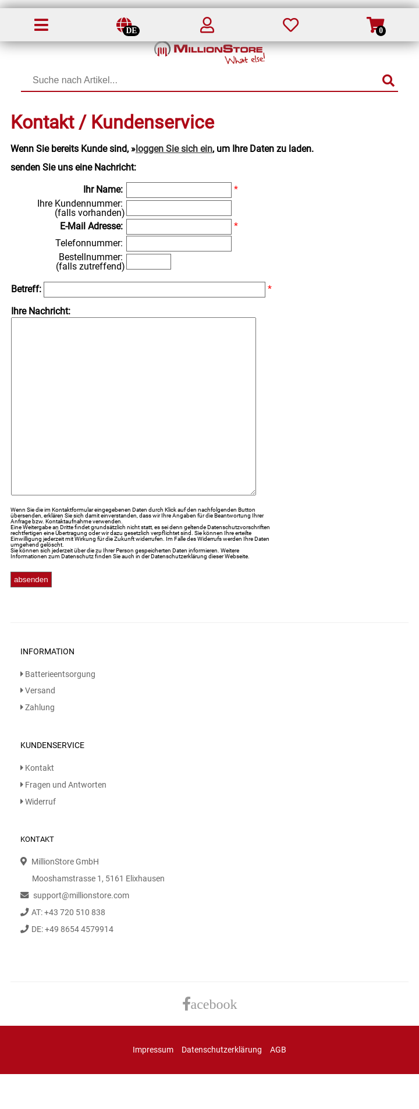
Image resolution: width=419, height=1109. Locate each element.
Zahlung (37, 742)
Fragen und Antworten (63, 820)
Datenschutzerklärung (222, 1085)
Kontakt (37, 803)
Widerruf (38, 837)
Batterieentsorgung (57, 709)
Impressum (153, 1085)
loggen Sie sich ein (174, 148)
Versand (37, 726)
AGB (278, 1085)
